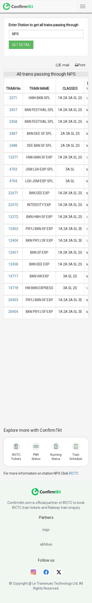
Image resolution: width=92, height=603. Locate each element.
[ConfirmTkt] (46, 494)
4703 (13, 169)
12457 (13, 252)
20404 (13, 312)
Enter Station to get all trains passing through (43, 25)
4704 (13, 181)
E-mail (62, 65)
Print (80, 65)
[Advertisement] (46, 376)
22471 (13, 193)
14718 (13, 288)
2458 (13, 122)
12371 (13, 157)
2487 (13, 134)
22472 (13, 205)
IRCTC (74, 473)
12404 (13, 240)
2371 (13, 98)
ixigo (46, 530)
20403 (13, 300)
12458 (13, 264)
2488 (13, 146)
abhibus (46, 544)
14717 (13, 276)
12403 (13, 229)
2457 (13, 110)
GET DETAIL (21, 45)
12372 (13, 217)
